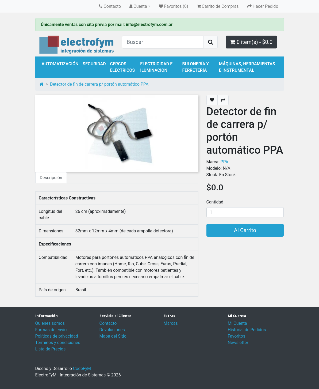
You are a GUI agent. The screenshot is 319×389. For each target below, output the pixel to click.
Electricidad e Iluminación (156, 67)
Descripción (51, 177)
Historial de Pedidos (247, 329)
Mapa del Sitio (112, 336)
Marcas (171, 323)
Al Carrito (245, 230)
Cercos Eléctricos (122, 67)
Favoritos (236, 336)
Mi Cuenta (237, 323)
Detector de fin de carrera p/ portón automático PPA (99, 84)
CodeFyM (82, 368)
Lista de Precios (50, 349)
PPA (224, 161)
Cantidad (215, 202)
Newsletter (238, 342)
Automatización (60, 63)
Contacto (108, 323)
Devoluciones (112, 329)
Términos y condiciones (57, 342)
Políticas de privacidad (56, 336)
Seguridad (94, 63)
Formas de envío (51, 329)
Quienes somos (50, 323)
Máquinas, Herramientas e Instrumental (247, 67)
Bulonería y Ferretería (195, 67)
